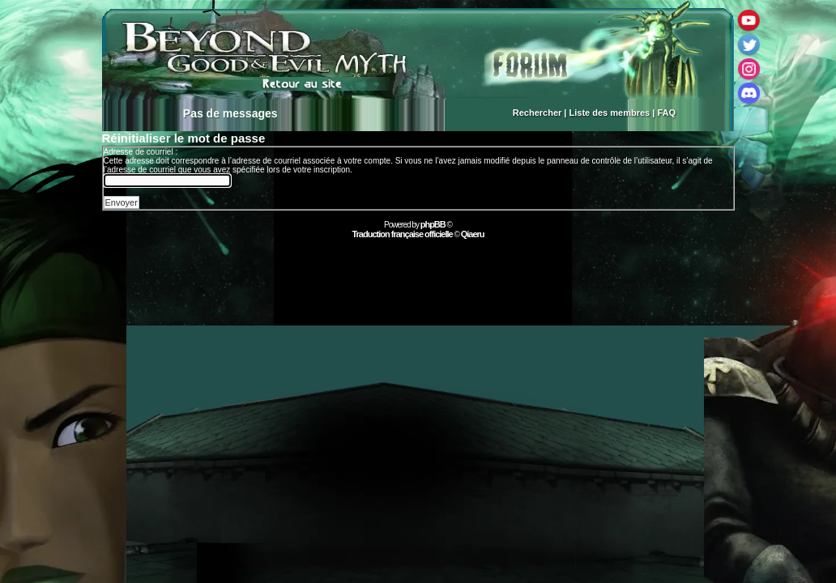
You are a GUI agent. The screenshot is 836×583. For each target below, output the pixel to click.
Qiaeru (472, 234)
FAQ (666, 112)
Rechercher (537, 112)
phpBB (433, 224)
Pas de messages (230, 113)
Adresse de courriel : (141, 151)
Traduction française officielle (402, 234)
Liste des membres (609, 112)
